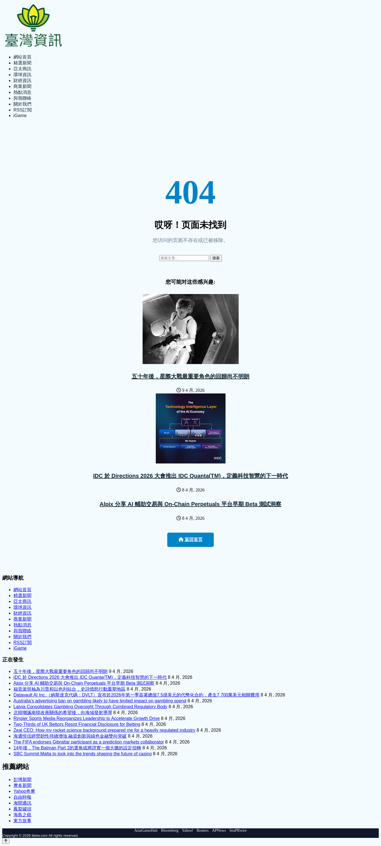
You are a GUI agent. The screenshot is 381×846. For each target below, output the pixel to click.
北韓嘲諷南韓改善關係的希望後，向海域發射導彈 (62, 712)
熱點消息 (22, 92)
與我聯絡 (22, 98)
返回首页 (190, 539)
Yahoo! (187, 830)
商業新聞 (22, 86)
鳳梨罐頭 (22, 809)
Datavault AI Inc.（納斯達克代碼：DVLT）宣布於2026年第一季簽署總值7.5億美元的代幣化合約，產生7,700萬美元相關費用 (136, 695)
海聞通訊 (22, 803)
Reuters (203, 830)
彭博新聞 (22, 779)
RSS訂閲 (22, 110)
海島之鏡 (22, 814)
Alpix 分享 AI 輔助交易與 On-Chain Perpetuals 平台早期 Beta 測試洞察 (191, 504)
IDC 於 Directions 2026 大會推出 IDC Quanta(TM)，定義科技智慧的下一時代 (190, 476)
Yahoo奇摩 (24, 791)
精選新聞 (22, 62)
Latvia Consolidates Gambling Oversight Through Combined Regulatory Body (90, 706)
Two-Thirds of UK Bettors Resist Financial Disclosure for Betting (76, 724)
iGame (20, 115)
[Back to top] (6, 841)
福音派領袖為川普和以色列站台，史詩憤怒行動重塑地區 (69, 689)
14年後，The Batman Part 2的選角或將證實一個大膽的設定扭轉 (77, 747)
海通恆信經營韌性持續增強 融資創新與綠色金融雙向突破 (70, 736)
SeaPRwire (238, 830)
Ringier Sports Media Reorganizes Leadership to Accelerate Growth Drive (86, 718)
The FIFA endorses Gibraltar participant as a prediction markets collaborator (88, 742)
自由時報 (22, 797)
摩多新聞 (22, 785)
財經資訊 (22, 80)
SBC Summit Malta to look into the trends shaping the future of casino (82, 753)
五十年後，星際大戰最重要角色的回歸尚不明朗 (190, 376)
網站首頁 (22, 57)
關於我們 (22, 104)
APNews (219, 830)
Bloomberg (170, 830)
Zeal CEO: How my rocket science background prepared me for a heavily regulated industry (104, 730)
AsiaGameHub (145, 830)
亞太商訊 (22, 68)
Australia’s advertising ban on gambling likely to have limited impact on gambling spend (99, 700)
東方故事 (22, 820)
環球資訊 (22, 74)
